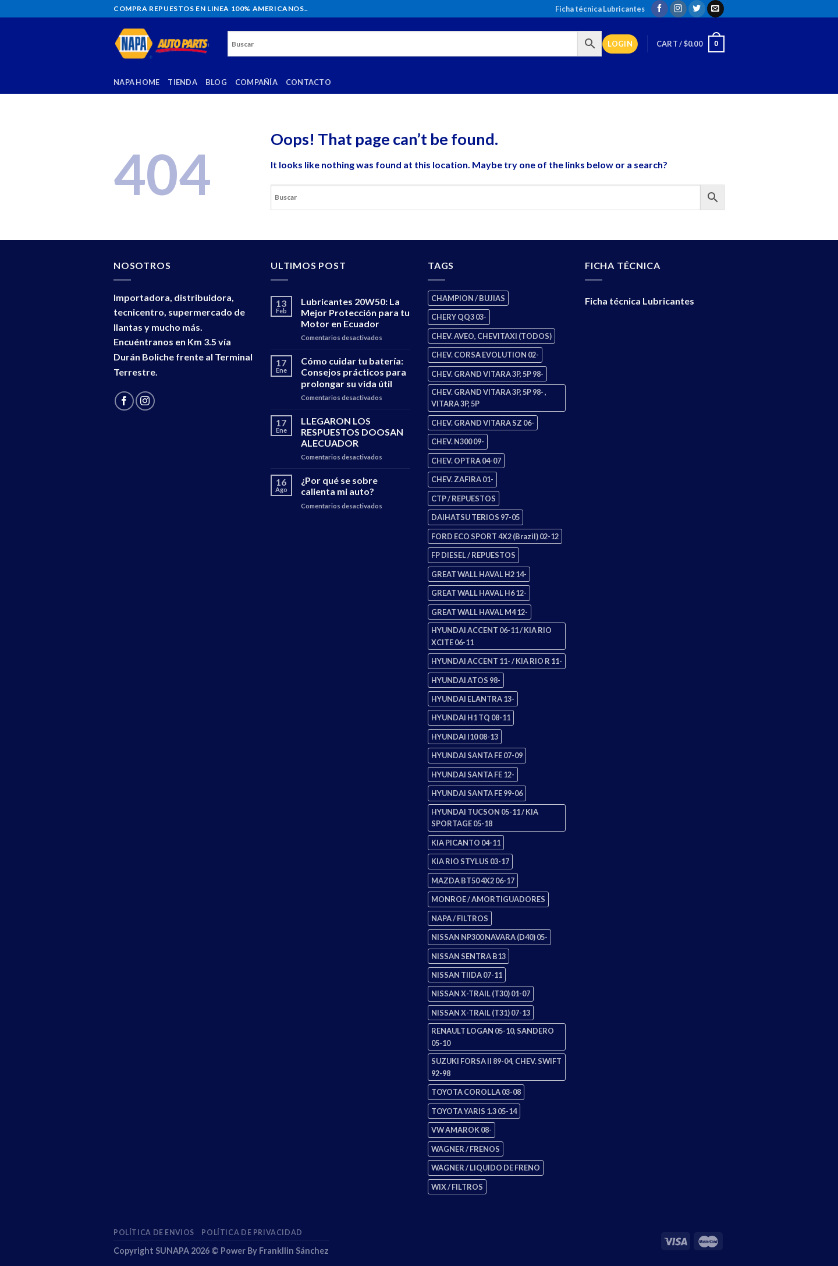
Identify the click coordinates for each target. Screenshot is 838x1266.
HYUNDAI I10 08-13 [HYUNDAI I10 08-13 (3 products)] (464, 736)
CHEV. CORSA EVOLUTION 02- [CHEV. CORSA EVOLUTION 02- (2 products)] (485, 354)
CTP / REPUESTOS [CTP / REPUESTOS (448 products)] (463, 498)
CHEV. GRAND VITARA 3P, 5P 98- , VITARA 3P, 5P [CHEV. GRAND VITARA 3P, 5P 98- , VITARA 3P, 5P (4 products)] (488, 397)
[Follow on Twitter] (696, 8)
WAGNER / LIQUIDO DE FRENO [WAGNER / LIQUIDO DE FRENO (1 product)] (485, 1167)
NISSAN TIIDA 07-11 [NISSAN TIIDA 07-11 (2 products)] (466, 974)
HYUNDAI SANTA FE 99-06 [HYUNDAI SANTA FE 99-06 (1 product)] (477, 793)
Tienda (182, 82)
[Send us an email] (715, 8)
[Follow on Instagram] (678, 8)
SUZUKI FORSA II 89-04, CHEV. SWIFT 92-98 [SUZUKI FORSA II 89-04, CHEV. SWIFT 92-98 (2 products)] (496, 1066)
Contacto (308, 82)
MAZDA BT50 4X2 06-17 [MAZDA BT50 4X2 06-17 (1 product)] (472, 880)
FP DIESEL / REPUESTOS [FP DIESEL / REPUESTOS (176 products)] (473, 555)
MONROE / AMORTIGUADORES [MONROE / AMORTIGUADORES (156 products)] (488, 899)
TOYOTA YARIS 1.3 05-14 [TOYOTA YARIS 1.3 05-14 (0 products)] (474, 1111)
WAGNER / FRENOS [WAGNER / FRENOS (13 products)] (465, 1149)
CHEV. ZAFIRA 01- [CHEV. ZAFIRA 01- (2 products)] (462, 479)
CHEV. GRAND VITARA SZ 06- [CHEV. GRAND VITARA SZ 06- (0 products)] (482, 422)
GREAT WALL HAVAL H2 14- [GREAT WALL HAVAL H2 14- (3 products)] (479, 574)
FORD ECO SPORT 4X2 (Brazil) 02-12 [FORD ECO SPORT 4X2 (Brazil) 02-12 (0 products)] (495, 536)
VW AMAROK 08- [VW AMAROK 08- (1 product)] (461, 1129)
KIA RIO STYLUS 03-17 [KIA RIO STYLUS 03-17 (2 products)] (470, 861)
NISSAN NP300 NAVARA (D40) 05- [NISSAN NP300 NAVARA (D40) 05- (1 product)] (489, 937)
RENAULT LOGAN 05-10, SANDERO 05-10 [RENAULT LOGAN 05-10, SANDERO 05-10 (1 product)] (492, 1036)
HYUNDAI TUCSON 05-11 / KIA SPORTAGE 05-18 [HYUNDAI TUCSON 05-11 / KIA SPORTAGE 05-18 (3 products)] (484, 817)
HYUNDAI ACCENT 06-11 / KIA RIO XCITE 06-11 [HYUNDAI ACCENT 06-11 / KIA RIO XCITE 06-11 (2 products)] (491, 635)
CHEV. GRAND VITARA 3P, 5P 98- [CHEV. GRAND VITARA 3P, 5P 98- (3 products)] (487, 374)
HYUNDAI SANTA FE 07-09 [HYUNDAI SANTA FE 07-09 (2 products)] (477, 755)
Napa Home (136, 82)
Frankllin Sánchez (294, 1251)
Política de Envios (153, 1232)
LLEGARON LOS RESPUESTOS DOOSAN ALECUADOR (352, 431)
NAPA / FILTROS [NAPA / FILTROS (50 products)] (459, 918)
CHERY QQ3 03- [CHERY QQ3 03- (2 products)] (459, 316)
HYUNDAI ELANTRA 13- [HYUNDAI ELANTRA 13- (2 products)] (472, 698)
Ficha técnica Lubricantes (600, 8)
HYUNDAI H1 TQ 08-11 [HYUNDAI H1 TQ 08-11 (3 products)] (470, 717)
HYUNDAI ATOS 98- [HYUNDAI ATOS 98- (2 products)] (465, 680)
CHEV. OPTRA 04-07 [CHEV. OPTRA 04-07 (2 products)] (466, 460)
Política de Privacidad (251, 1232)
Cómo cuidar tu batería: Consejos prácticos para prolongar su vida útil (353, 371)
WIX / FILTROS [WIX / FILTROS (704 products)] (457, 1186)
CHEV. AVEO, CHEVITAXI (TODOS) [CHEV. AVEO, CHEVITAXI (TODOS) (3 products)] (491, 336)
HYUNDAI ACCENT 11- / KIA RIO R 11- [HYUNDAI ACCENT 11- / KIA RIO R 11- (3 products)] (496, 661)
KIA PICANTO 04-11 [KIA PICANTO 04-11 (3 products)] (465, 842)
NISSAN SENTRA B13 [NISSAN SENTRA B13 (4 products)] (468, 956)
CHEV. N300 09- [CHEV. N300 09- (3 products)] (457, 441)
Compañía (256, 82)
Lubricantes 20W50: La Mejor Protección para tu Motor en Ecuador (355, 312)
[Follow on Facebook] (659, 8)
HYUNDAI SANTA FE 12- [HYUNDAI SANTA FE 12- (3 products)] (472, 774)
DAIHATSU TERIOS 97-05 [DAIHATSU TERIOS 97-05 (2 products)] (475, 517)
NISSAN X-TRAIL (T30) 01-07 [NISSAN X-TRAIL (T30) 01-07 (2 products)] (480, 993)
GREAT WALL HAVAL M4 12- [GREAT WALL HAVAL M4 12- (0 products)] (479, 612)
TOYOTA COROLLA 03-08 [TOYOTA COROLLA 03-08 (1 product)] (476, 1092)
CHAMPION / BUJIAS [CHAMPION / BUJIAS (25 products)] (468, 298)
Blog (216, 82)
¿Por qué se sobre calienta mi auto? (339, 486)
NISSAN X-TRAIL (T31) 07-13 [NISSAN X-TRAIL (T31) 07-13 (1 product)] (480, 1012)
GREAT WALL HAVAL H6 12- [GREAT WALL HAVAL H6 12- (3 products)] (479, 592)
